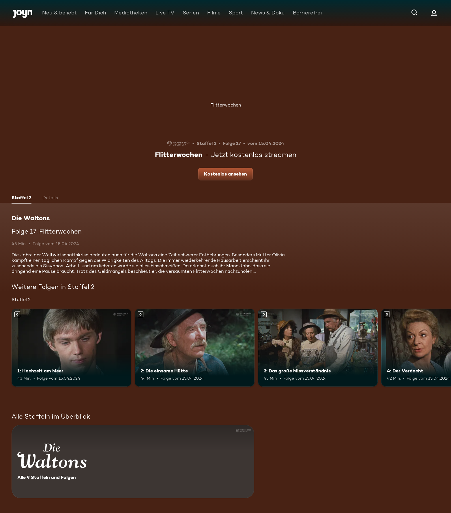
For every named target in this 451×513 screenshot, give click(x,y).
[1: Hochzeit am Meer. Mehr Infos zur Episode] (71, 348)
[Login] (434, 13)
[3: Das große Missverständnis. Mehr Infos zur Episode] (318, 348)
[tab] (21, 198)
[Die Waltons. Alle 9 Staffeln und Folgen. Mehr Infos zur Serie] (133, 461)
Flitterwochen (225, 105)
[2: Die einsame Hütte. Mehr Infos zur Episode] (194, 348)
